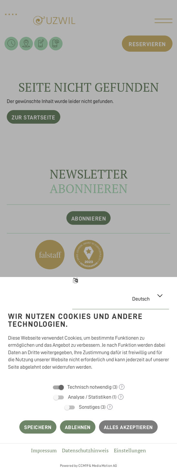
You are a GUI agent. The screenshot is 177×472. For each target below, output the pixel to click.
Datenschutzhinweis (85, 450)
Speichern (37, 427)
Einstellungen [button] (130, 450)
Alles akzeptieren (128, 427)
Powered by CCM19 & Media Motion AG (88, 465)
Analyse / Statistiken (89, 397)
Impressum (44, 450)
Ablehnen (78, 427)
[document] (88, 342)
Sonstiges (89, 407)
